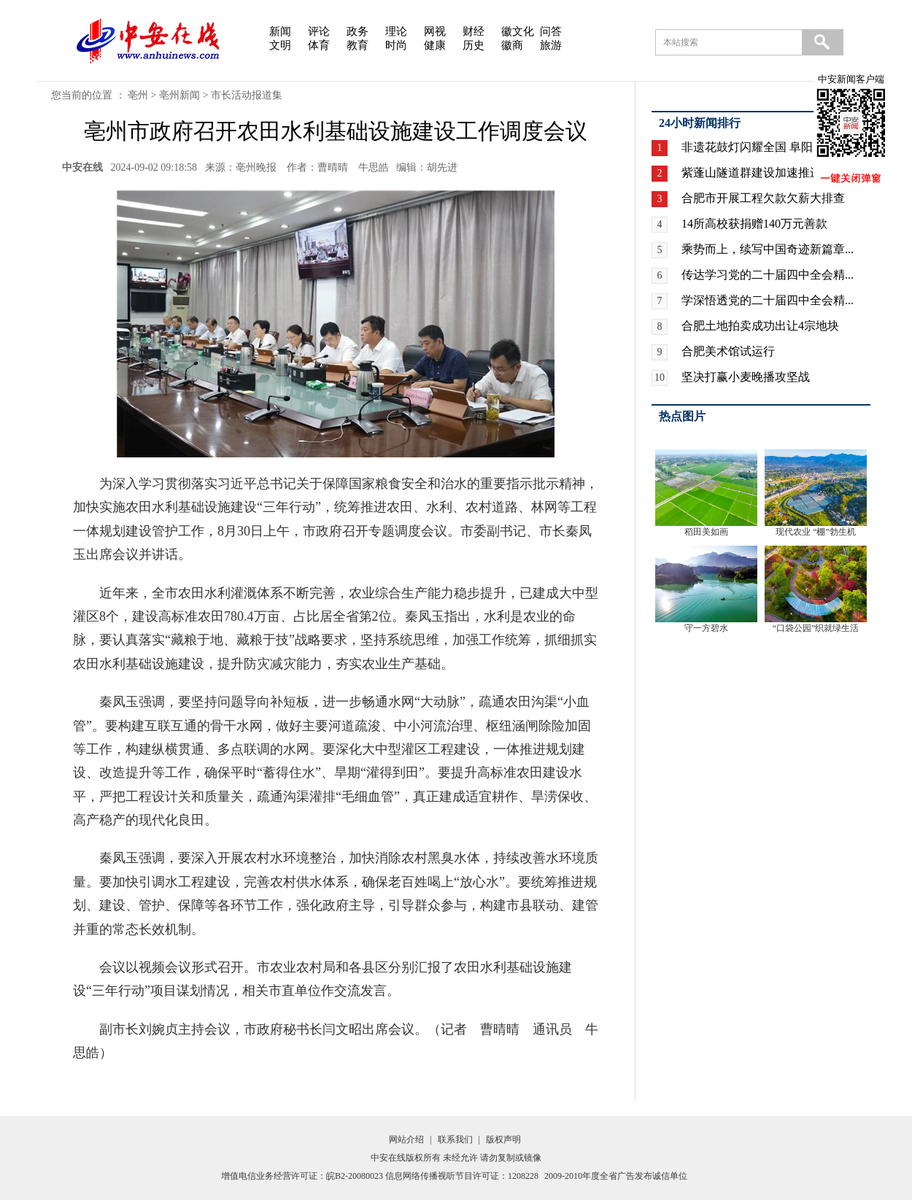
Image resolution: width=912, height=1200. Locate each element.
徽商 (512, 45)
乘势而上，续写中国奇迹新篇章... (767, 249)
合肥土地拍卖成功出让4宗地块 (760, 326)
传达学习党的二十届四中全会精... (767, 274)
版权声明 (503, 1139)
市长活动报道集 (246, 95)
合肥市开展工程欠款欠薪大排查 (763, 198)
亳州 (138, 95)
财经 (473, 31)
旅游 (551, 45)
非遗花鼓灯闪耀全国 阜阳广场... (763, 147)
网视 (435, 31)
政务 (357, 31)
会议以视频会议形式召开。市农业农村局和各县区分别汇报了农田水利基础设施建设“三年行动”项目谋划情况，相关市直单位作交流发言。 (322, 979)
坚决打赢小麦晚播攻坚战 (745, 377)
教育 (357, 45)
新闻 (280, 31)
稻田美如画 (706, 532)
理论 (396, 31)
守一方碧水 (706, 628)
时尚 (396, 45)
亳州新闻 (179, 95)
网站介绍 (406, 1139)
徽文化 (517, 31)
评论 (319, 31)
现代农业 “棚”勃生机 (816, 532)
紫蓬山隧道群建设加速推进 (751, 172)
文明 (280, 45)
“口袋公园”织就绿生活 (816, 628)
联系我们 (455, 1139)
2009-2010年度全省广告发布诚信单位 (615, 1176)
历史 (473, 45)
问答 (551, 31)
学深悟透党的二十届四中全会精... (767, 300)
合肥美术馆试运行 (728, 351)
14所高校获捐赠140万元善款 (754, 223)
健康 (435, 45)
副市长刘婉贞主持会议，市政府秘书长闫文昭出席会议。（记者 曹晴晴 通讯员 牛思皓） (335, 1041)
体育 (319, 45)
